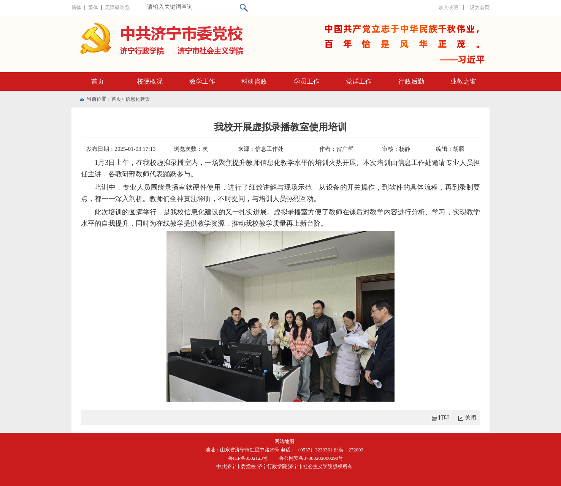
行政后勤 (411, 81)
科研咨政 (254, 81)
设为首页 (480, 7)
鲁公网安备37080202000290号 (309, 458)
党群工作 (359, 81)
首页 (97, 81)
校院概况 (150, 81)
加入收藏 (448, 7)
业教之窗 (463, 81)
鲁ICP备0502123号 (248, 458)
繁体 (93, 7)
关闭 (470, 418)
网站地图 (284, 441)
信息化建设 (137, 99)
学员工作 (307, 81)
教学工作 (202, 81)
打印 (444, 418)
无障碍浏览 (117, 7)
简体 (76, 7)
